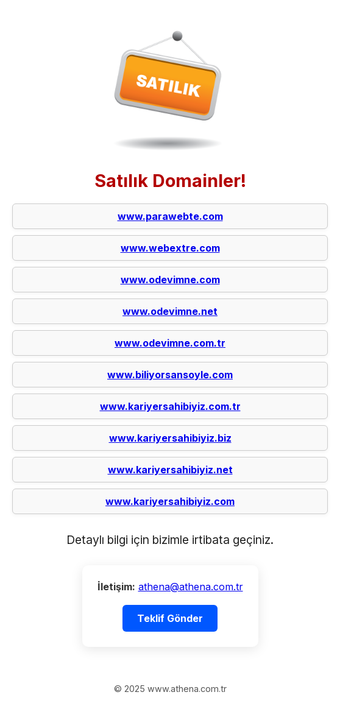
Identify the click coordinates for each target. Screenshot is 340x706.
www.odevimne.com (170, 280)
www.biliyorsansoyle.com (170, 375)
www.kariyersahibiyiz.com (170, 501)
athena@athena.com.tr (190, 587)
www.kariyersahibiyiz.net (170, 470)
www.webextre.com (170, 248)
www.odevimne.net (170, 311)
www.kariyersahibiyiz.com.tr (170, 406)
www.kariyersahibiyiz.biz (170, 438)
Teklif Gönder (170, 618)
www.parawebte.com (170, 216)
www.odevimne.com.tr (170, 343)
